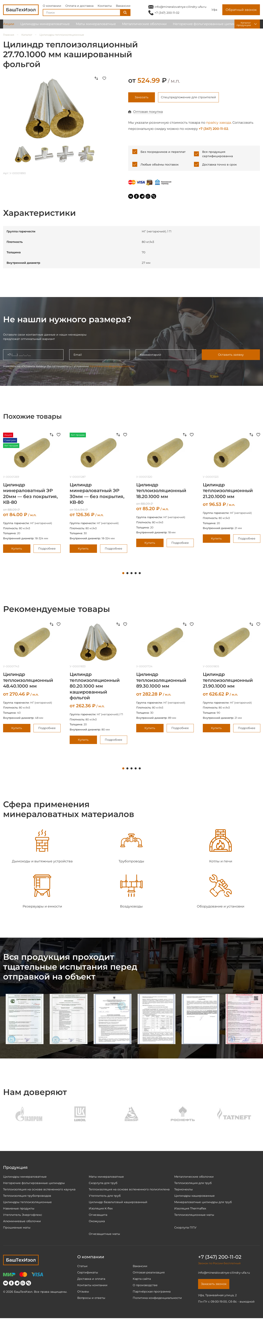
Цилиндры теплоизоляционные (61, 34)
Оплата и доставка (79, 7)
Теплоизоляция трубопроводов (27, 1197)
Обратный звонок (241, 11)
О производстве (145, 1286)
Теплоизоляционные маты (194, 1216)
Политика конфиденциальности (157, 1299)
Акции (8, 27)
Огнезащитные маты (104, 1235)
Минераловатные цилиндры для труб (203, 1203)
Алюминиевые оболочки (22, 1222)
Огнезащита (98, 1216)
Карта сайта (142, 1280)
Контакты (105, 7)
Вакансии (123, 7)
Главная (8, 34)
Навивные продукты (18, 1209)
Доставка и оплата (91, 1280)
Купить (16, 549)
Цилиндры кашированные (194, 1197)
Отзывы (83, 1292)
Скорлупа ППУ (185, 1228)
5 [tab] (140, 574)
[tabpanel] (98, 494)
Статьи (82, 1267)
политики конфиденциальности (111, 367)
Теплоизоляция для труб (193, 1184)
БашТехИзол (21, 1261)
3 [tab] (131, 574)
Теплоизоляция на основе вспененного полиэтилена (129, 1190)
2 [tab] (127, 574)
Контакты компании (92, 1286)
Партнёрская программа (152, 1292)
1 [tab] (123, 574)
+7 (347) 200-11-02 (167, 14)
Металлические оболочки (144, 27)
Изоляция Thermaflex (190, 1209)
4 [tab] (136, 574)
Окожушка (97, 1222)
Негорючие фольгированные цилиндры (207, 27)
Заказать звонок (215, 1285)
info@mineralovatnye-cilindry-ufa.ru (180, 8)
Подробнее (47, 549)
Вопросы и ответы (91, 1299)
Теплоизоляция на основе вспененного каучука (39, 1190)
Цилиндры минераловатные (45, 27)
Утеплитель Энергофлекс (22, 1216)
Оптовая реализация (149, 1273)
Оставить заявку (230, 356)
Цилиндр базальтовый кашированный (118, 1203)
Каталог (26, 34)
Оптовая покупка (148, 112)
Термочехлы (183, 1190)
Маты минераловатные (96, 27)
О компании (52, 7)
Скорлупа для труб (103, 1184)
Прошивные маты (16, 1228)
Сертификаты (87, 1273)
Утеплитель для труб (105, 1197)
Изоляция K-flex (101, 1209)
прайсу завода (218, 123)
